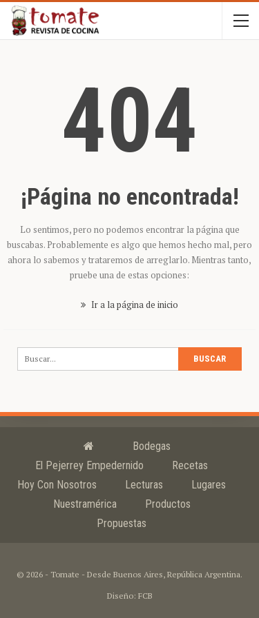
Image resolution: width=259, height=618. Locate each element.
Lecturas (144, 484)
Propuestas (121, 523)
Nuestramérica (85, 504)
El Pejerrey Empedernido (89, 465)
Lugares (208, 484)
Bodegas (152, 446)
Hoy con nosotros (57, 484)
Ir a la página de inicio (129, 304)
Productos (168, 504)
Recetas (190, 465)
